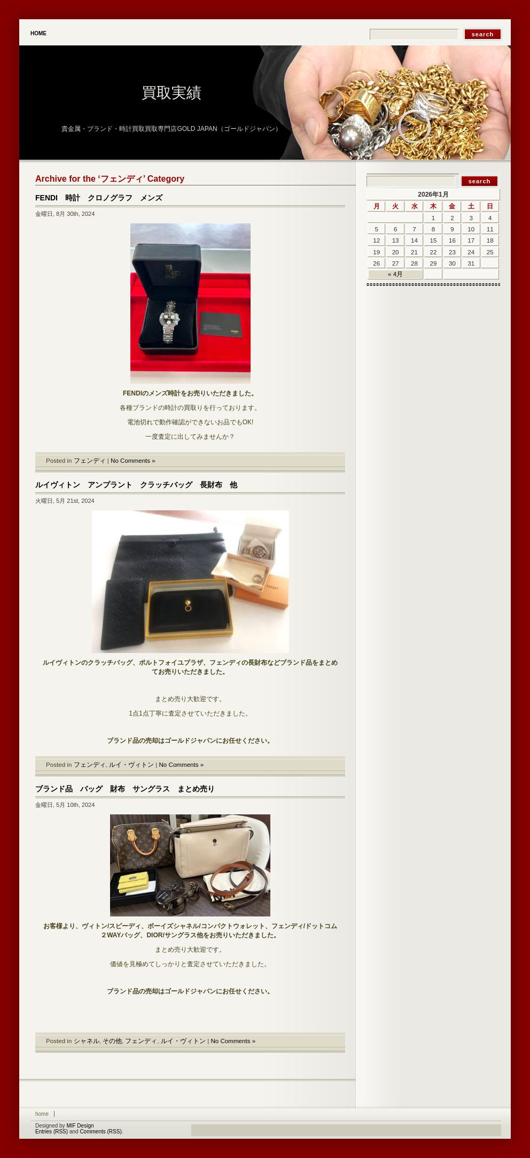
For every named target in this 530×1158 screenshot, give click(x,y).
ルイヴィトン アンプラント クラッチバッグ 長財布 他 (136, 484)
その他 (112, 1040)
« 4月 (395, 273)
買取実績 (171, 92)
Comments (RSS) (100, 1131)
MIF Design (79, 1126)
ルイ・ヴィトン (131, 764)
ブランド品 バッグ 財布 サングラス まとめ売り (125, 788)
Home (38, 33)
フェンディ (90, 460)
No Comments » (133, 460)
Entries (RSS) (51, 1131)
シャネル (86, 1040)
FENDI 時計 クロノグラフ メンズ (98, 197)
